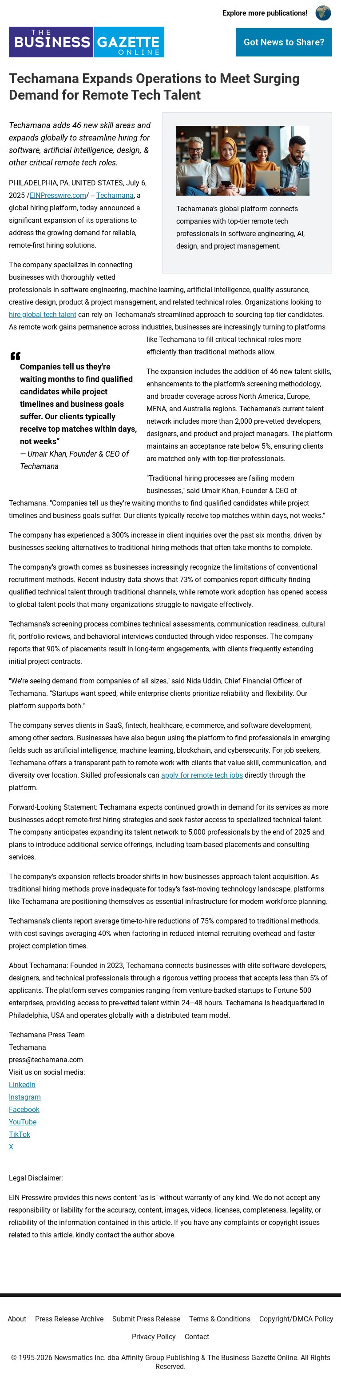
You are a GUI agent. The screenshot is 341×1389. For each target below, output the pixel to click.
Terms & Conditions (219, 1319)
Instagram (25, 1097)
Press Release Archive (69, 1319)
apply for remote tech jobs (202, 775)
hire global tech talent (42, 314)
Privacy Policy (154, 1337)
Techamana (115, 195)
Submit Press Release (146, 1319)
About (17, 1319)
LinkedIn (22, 1084)
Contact (197, 1337)
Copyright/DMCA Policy (296, 1319)
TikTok (19, 1134)
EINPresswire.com (58, 195)
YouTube (22, 1122)
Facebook (24, 1109)
